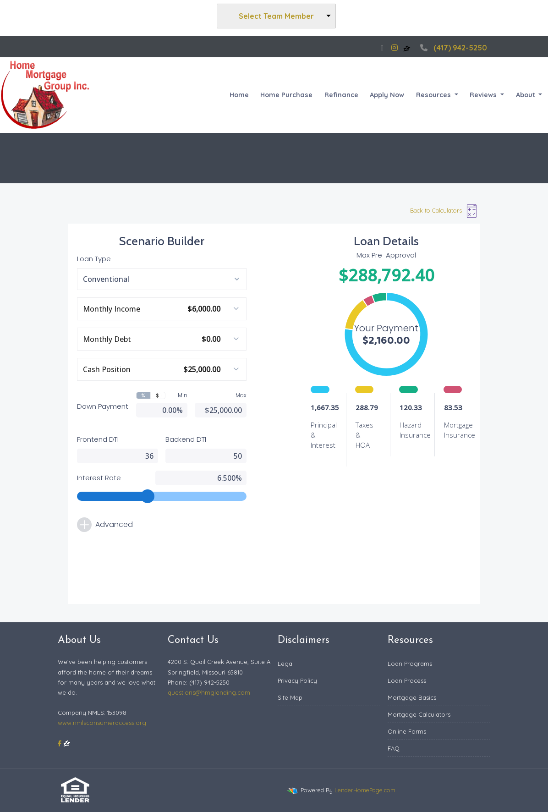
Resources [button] (434, 95)
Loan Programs (410, 663)
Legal (286, 663)
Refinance (341, 95)
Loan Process (407, 680)
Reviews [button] (484, 95)
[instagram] (394, 47)
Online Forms (407, 731)
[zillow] (407, 47)
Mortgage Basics (412, 697)
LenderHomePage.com (364, 790)
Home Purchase (286, 95)
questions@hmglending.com (209, 692)
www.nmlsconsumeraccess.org (102, 722)
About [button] (526, 95)
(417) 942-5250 (452, 47)
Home (239, 95)
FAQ (394, 748)
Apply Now (387, 95)
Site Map (290, 697)
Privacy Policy (297, 680)
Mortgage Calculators (419, 714)
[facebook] (382, 47)
